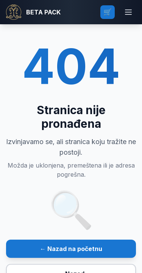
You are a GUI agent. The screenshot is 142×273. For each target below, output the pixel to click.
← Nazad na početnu (71, 249)
